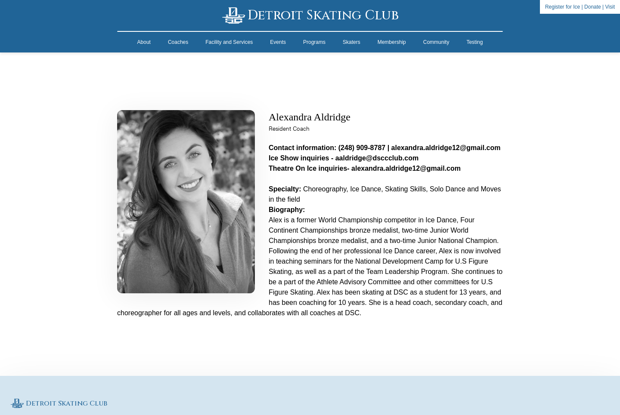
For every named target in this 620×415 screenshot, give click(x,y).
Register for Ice (562, 7)
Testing (474, 42)
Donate (592, 7)
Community (436, 42)
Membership (392, 42)
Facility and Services (229, 42)
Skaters (351, 42)
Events (278, 42)
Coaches (178, 42)
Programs (314, 42)
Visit (610, 7)
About (144, 42)
